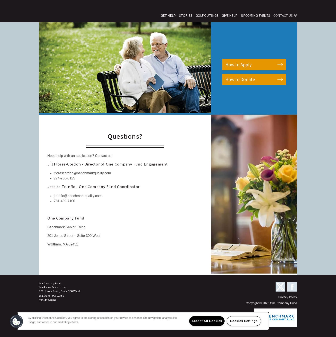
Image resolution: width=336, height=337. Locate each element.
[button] (16, 321)
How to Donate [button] (240, 79)
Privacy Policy (287, 297)
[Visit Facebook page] (292, 287)
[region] (143, 321)
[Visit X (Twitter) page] (280, 287)
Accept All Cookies (207, 321)
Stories (185, 15)
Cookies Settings (243, 321)
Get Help (168, 15)
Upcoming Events (255, 15)
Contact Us (283, 15)
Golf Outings (207, 15)
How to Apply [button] (238, 64)
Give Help (229, 15)
